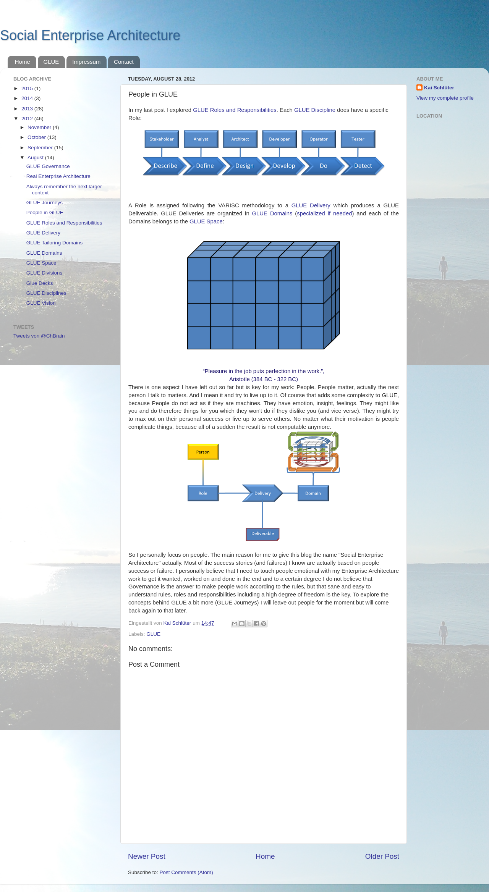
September (41, 147)
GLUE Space (206, 221)
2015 (27, 88)
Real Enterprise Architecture (58, 176)
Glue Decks (39, 283)
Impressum (86, 61)
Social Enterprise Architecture (90, 35)
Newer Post (146, 856)
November (40, 127)
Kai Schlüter (439, 87)
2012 (27, 118)
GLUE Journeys (44, 202)
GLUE (51, 61)
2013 (27, 109)
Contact (124, 61)
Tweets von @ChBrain (39, 336)
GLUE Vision (41, 303)
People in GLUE (44, 212)
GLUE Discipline (314, 110)
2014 (27, 98)
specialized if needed (324, 213)
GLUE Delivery (310, 205)
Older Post (382, 856)
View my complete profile (445, 98)
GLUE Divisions (44, 273)
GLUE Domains (272, 213)
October (37, 137)
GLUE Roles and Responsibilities (235, 110)
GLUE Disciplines (46, 293)
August (36, 157)
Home (22, 61)
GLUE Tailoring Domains (54, 243)
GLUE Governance (48, 166)
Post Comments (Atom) (186, 872)
